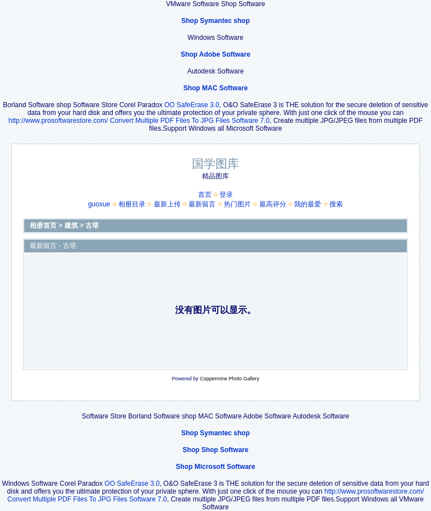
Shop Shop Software (215, 450)
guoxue (99, 204)
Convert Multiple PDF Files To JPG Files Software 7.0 (190, 121)
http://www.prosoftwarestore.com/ (58, 121)
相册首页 (43, 225)
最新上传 (167, 204)
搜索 (336, 204)
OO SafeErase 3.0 (191, 105)
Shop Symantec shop (215, 21)
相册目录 (131, 204)
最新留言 (202, 204)
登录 (226, 195)
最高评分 (272, 204)
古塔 (92, 225)
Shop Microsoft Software (215, 467)
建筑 (71, 225)
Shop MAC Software (216, 88)
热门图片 (237, 204)
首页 (205, 195)
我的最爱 (307, 204)
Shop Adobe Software (215, 54)
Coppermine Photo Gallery (229, 378)
